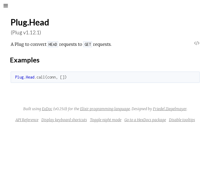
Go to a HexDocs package (145, 120)
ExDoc (47, 108)
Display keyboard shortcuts (64, 120)
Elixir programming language (105, 108)
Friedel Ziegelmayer (170, 108)
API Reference (26, 119)
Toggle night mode (105, 120)
